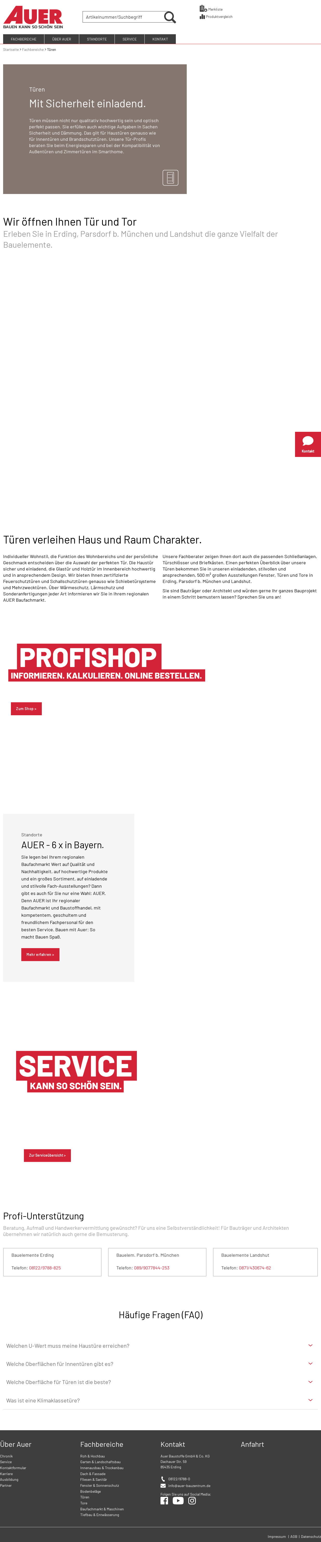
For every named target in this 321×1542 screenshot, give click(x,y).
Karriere (6, 1472)
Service (6, 1461)
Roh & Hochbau (92, 1455)
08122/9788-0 (179, 1478)
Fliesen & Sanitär (93, 1478)
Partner (6, 1484)
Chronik (6, 1455)
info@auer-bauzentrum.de (189, 1485)
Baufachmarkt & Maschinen (102, 1508)
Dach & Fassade (92, 1472)
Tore (83, 1502)
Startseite (11, 48)
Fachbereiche (33, 48)
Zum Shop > (26, 707)
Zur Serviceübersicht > (47, 1154)
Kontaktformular (13, 1467)
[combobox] (124, 16)
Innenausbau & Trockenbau (102, 1467)
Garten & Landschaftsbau (100, 1461)
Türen (84, 1496)
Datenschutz (311, 1535)
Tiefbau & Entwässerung (99, 1514)
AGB (294, 1535)
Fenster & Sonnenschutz (99, 1484)
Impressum (277, 1535)
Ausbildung (9, 1478)
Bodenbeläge (90, 1490)
